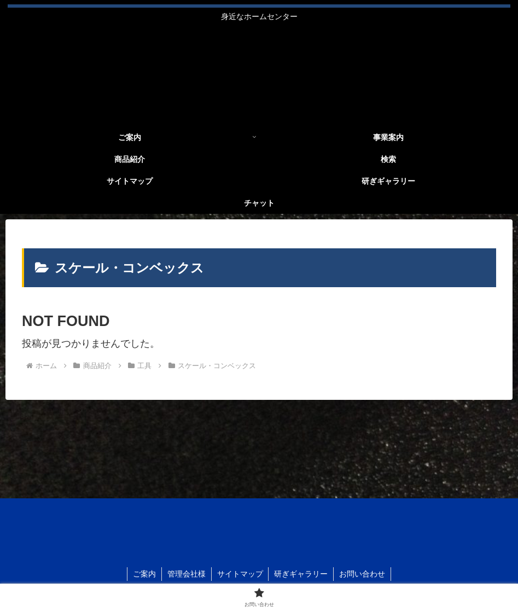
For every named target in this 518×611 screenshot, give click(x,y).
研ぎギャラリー (301, 573)
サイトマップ (240, 573)
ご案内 (144, 573)
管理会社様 (186, 573)
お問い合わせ (363, 573)
